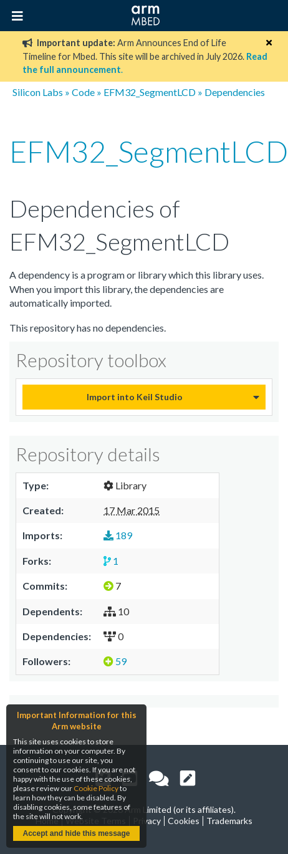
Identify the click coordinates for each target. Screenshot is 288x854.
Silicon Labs (37, 92)
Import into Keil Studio (135, 396)
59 (115, 661)
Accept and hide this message (76, 833)
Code (83, 92)
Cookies (183, 820)
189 (117, 535)
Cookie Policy (96, 788)
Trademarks (229, 820)
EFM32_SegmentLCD (149, 92)
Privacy (147, 820)
